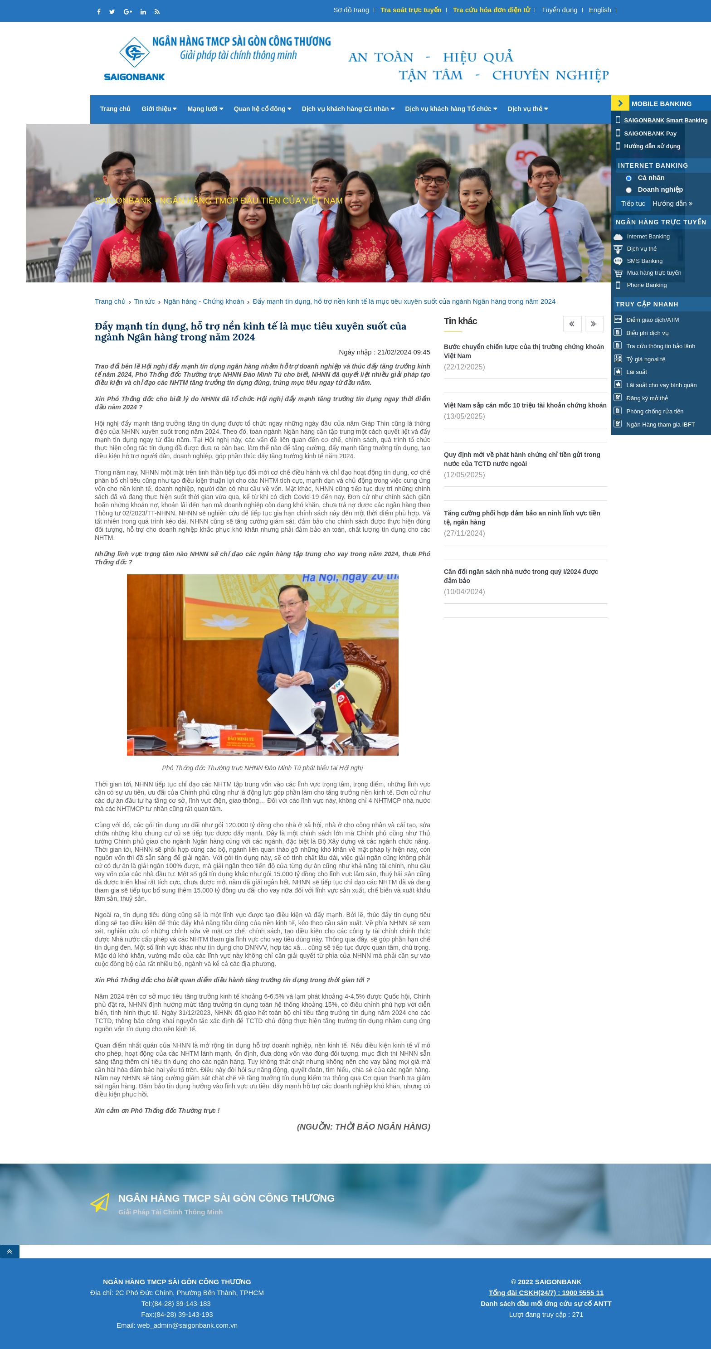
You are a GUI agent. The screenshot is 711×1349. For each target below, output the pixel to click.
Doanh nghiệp (660, 189)
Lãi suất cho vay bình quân (655, 385)
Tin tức (144, 301)
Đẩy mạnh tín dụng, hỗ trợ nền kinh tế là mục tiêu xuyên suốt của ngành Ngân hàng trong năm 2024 (404, 301)
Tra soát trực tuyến (411, 10)
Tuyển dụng (560, 10)
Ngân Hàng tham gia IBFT (654, 424)
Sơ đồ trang (351, 10)
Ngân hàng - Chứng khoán (204, 301)
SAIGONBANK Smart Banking (661, 120)
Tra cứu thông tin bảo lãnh (654, 346)
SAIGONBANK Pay (645, 133)
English (600, 10)
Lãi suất (630, 372)
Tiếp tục (633, 203)
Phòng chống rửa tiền (649, 411)
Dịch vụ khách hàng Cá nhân (348, 108)
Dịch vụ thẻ (528, 108)
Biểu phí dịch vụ (641, 333)
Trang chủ (115, 108)
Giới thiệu (158, 108)
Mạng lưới (205, 108)
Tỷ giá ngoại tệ (639, 359)
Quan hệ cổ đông (262, 108)
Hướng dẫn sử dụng (647, 146)
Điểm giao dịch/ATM (646, 319)
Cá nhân (651, 177)
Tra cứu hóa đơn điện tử (491, 10)
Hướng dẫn (673, 203)
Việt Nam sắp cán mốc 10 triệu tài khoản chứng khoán (525, 405)
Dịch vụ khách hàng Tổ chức (451, 108)
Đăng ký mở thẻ (641, 398)
